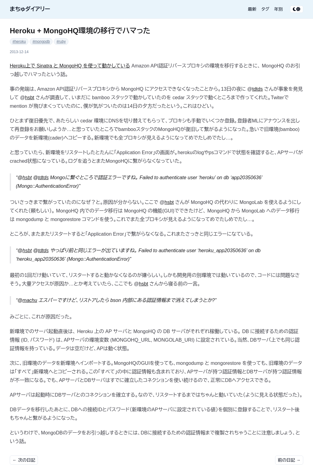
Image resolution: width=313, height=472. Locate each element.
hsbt (29, 97)
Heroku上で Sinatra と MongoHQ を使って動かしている (70, 65)
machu (30, 300)
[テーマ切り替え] (296, 9)
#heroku (19, 41)
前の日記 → (289, 460)
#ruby (61, 41)
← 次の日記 (24, 460)
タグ (265, 9)
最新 (252, 9)
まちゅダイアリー (30, 9)
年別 (278, 9)
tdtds (257, 89)
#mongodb (41, 41)
